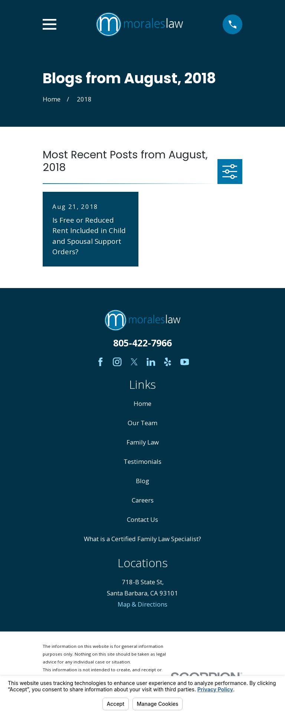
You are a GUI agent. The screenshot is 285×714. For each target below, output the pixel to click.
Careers (143, 500)
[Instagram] (117, 362)
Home (142, 403)
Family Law (143, 442)
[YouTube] (184, 362)
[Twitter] (134, 362)
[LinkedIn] (151, 362)
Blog (142, 480)
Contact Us (142, 519)
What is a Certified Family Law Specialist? (142, 538)
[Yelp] (167, 362)
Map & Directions (142, 604)
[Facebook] (100, 362)
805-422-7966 (142, 342)
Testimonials (142, 461)
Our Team (142, 423)
